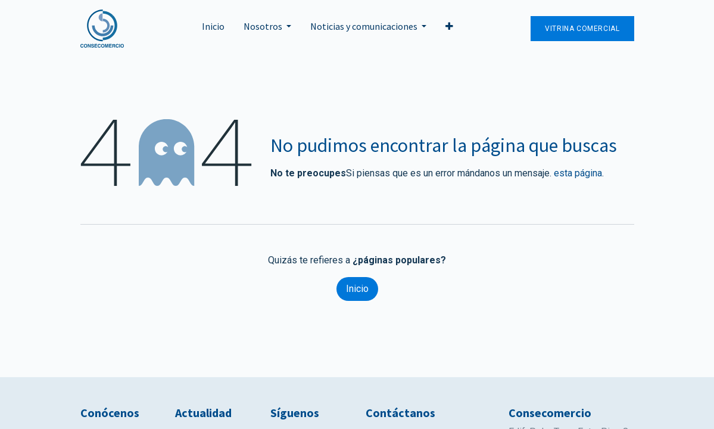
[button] (449, 29)
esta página (578, 173)
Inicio (357, 288)
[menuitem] (213, 29)
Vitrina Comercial (582, 28)
